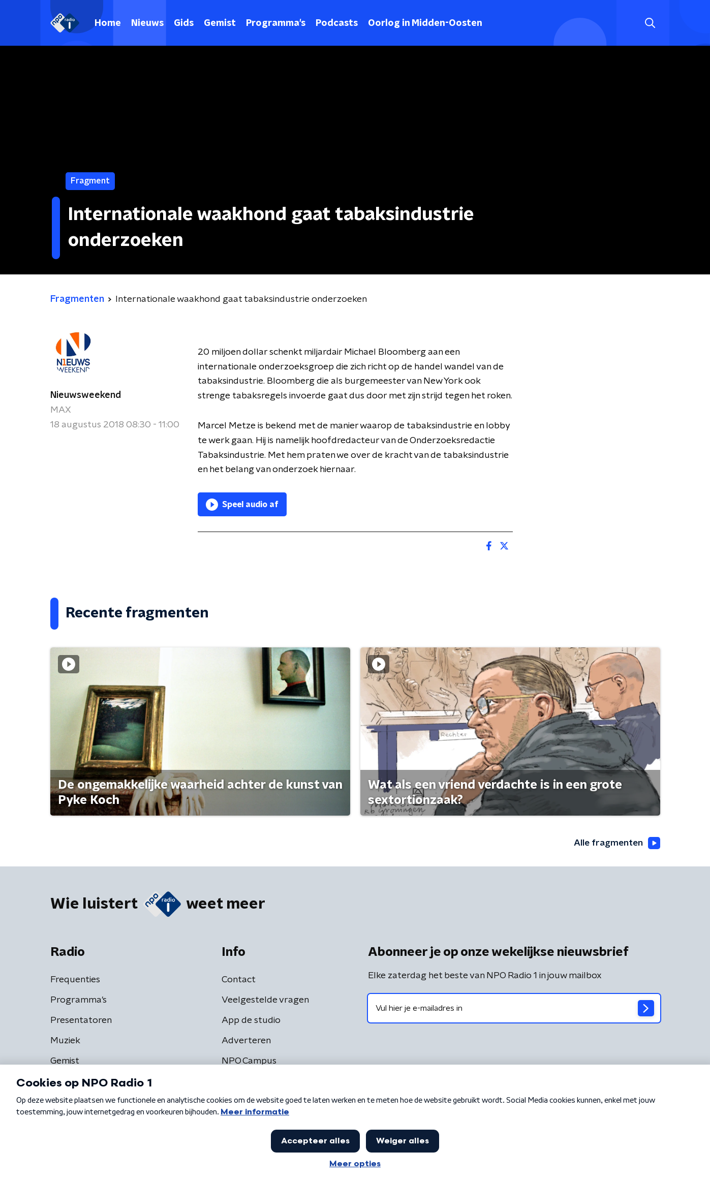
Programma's (275, 23)
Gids (184, 23)
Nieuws (147, 23)
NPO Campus (249, 1061)
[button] (650, 23)
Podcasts (337, 23)
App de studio (251, 1020)
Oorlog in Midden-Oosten (425, 23)
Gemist (220, 23)
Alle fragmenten (616, 843)
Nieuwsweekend (85, 395)
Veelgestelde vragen (265, 1000)
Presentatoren (81, 1020)
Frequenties (75, 979)
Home (108, 23)
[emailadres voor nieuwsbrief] (514, 1008)
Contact (239, 979)
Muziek (65, 1040)
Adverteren (246, 1040)
